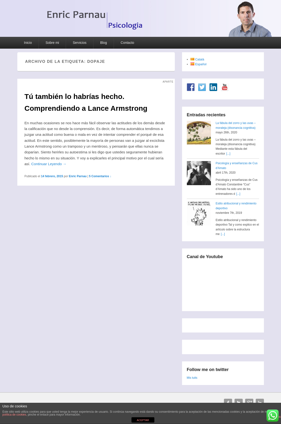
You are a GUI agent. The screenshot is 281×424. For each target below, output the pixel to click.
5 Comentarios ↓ (100, 176)
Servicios (79, 43)
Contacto (127, 43)
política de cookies (14, 414)
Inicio (28, 43)
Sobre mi (52, 43)
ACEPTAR (143, 420)
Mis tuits (192, 377)
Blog (103, 43)
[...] (228, 153)
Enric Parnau (78, 176)
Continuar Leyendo (48, 164)
